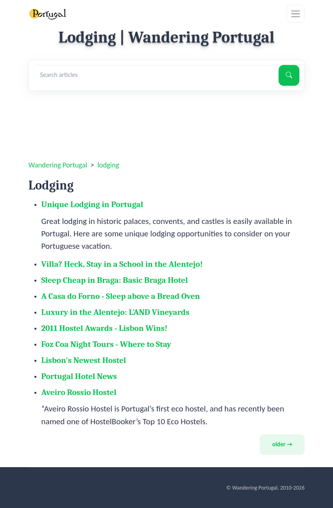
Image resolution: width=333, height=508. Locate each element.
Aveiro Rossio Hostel (78, 392)
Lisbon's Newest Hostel (83, 360)
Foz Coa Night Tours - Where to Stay (106, 344)
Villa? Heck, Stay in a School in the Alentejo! (122, 264)
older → (282, 444)
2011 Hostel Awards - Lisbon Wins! (104, 328)
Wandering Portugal (57, 165)
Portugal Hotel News (79, 376)
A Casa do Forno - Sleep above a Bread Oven (120, 296)
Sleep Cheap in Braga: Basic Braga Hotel (114, 280)
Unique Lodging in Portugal (92, 204)
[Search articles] (153, 75)
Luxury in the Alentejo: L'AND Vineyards (115, 312)
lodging (108, 165)
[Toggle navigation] (296, 14)
